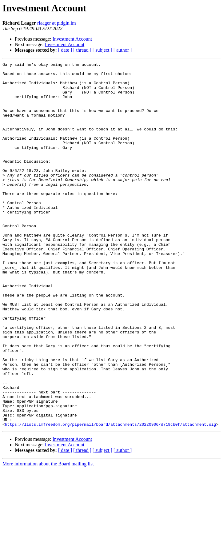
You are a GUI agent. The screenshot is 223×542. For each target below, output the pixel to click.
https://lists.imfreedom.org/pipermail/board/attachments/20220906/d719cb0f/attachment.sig (110, 497)
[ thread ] (82, 50)
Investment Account (72, 39)
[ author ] (122, 50)
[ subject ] (102, 50)
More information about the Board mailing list (48, 536)
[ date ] (65, 50)
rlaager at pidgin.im (56, 23)
